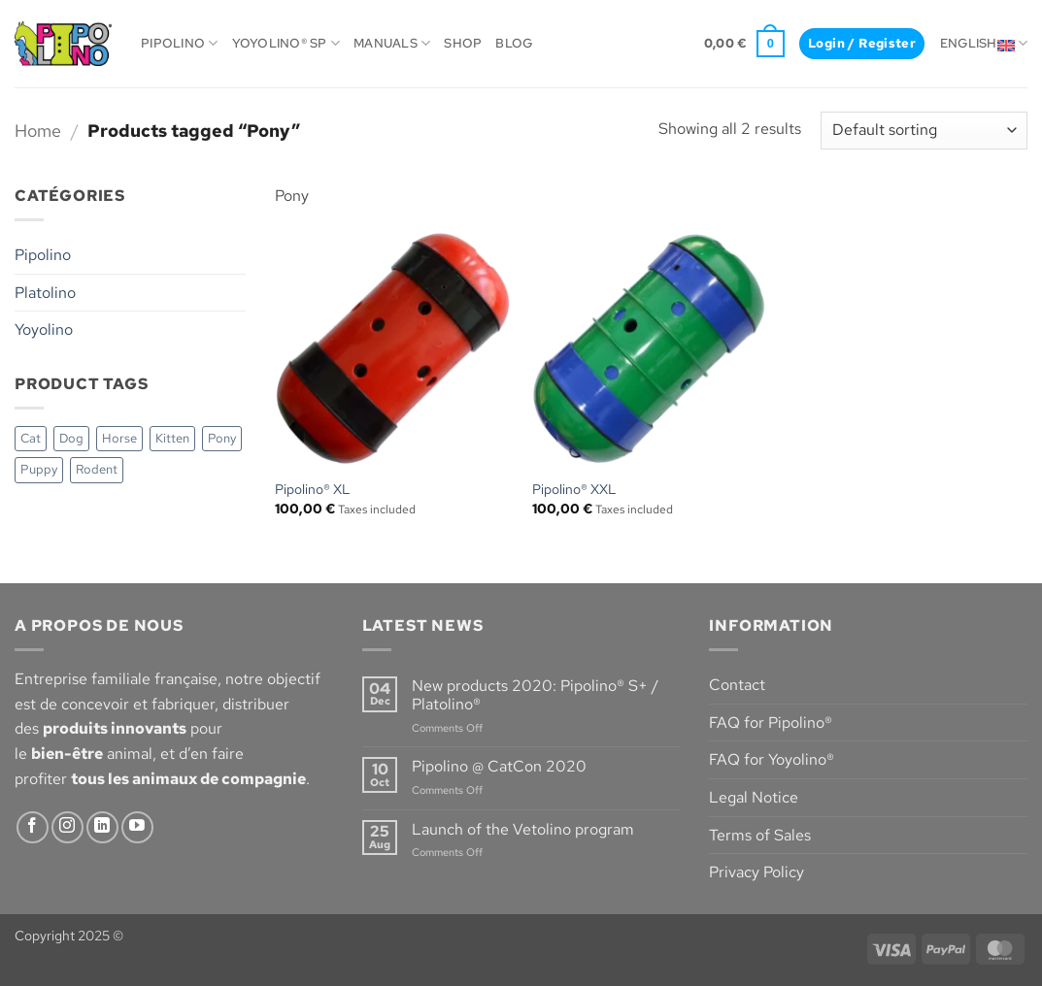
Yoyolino (44, 329)
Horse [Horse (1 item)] (119, 438)
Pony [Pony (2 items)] (222, 438)
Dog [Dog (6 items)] (71, 438)
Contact (737, 684)
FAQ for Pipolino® (770, 722)
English (983, 43)
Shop (463, 43)
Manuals (391, 43)
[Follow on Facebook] (33, 827)
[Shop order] (924, 130)
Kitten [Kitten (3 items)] (172, 438)
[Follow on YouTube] (137, 827)
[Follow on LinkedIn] (102, 827)
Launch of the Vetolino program (523, 829)
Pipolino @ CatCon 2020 (499, 766)
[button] (744, 43)
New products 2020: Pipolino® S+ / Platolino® (535, 694)
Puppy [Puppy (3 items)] (38, 469)
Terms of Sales (760, 835)
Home (38, 130)
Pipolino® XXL (574, 489)
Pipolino (179, 43)
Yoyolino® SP (286, 43)
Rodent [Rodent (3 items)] (97, 469)
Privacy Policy (756, 872)
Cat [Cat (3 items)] (30, 438)
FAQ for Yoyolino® (771, 759)
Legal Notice (753, 797)
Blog (513, 43)
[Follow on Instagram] (67, 827)
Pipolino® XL (313, 489)
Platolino (45, 292)
